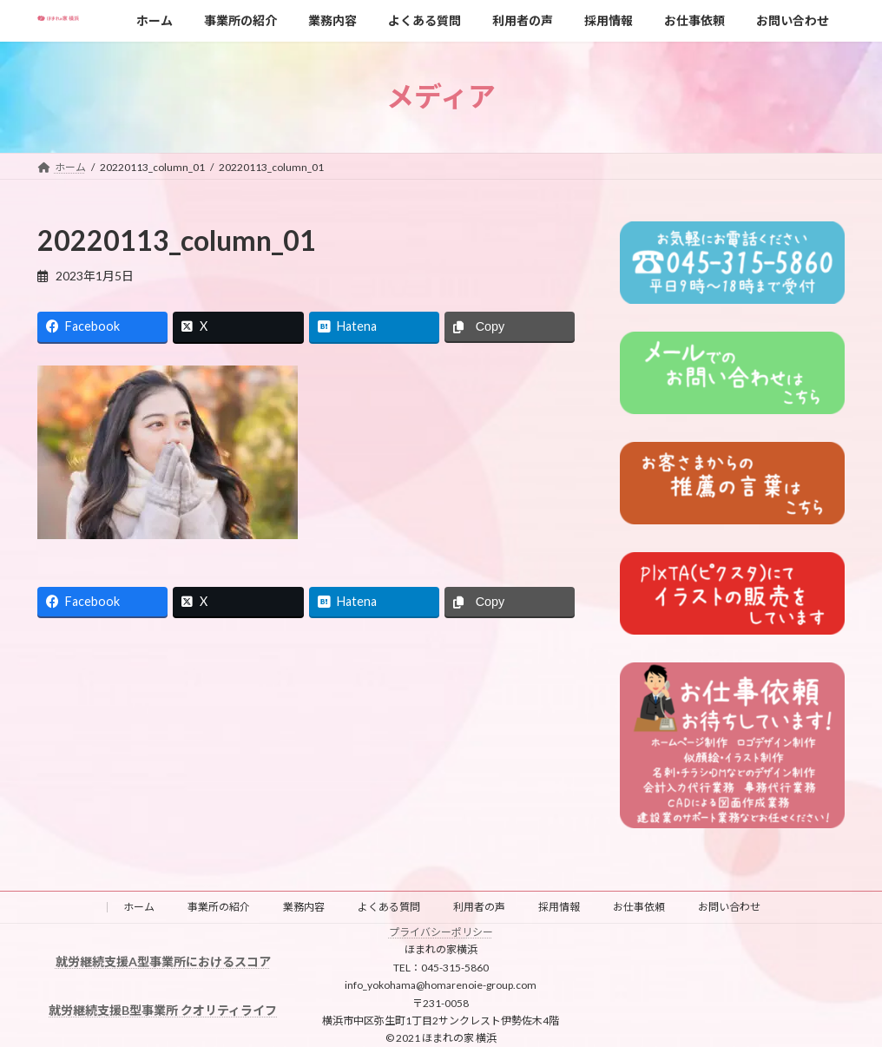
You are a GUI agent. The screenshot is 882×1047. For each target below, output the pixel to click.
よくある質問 (389, 906)
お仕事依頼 (639, 906)
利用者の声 (479, 906)
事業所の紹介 (219, 906)
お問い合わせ (729, 906)
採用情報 (559, 906)
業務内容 (304, 906)
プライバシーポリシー (441, 931)
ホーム (139, 906)
